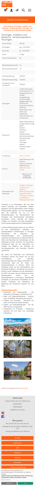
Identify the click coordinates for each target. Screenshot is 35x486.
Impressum (17, 443)
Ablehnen (9, 483)
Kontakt (17, 438)
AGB (17, 448)
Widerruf (17, 453)
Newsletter (17, 462)
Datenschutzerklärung (18, 467)
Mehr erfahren (5, 480)
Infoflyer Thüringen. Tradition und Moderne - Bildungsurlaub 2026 (27, 188)
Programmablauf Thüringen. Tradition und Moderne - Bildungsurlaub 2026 (27, 197)
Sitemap (17, 458)
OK (25, 483)
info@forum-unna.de (17, 410)
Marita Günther (25, 156)
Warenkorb (24, 388)
